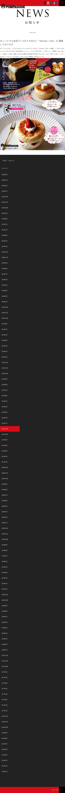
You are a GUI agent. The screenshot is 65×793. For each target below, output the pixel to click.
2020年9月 (4, 484)
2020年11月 (5, 473)
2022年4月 (4, 406)
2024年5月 (4, 285)
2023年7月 (4, 329)
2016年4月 (4, 755)
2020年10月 (5, 478)
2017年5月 (4, 688)
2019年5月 (4, 567)
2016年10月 (5, 727)
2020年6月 (4, 500)
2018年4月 (4, 633)
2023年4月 (4, 340)
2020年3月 (4, 511)
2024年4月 (4, 290)
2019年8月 (4, 550)
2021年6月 (4, 451)
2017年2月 (4, 705)
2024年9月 (4, 263)
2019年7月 (4, 556)
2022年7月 (4, 390)
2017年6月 (4, 683)
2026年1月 (4, 191)
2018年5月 (4, 628)
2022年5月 (4, 401)
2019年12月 (5, 528)
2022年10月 (5, 373)
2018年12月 (5, 594)
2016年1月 (4, 771)
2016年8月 (4, 738)
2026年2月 (4, 185)
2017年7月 (4, 677)
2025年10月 (5, 208)
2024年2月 (4, 301)
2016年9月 (4, 733)
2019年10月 (5, 539)
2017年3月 (4, 699)
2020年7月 (4, 495)
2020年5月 (4, 506)
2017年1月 (4, 710)
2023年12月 (5, 307)
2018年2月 (4, 644)
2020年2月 (4, 517)
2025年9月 (4, 213)
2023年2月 (4, 351)
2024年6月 (4, 279)
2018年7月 (4, 616)
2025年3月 (4, 241)
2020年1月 (4, 522)
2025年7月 (4, 224)
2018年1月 (4, 650)
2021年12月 (5, 429)
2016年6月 (4, 749)
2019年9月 (4, 545)
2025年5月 (4, 230)
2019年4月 (4, 572)
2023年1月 (4, 357)
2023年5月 (4, 335)
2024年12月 (5, 252)
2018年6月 (4, 622)
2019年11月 (5, 534)
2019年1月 (4, 589)
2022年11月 (5, 368)
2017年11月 (5, 661)
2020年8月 (4, 489)
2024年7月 (4, 274)
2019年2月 (4, 583)
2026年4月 (4, 174)
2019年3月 (4, 578)
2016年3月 (4, 760)
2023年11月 (5, 312)
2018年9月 (4, 605)
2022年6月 (4, 395)
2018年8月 (4, 611)
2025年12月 (5, 196)
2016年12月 (5, 716)
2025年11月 (5, 202)
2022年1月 (4, 423)
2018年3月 (4, 639)
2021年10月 (5, 434)
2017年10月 (5, 666)
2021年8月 (4, 445)
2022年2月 (4, 418)
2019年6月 (4, 561)
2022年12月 (5, 362)
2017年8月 (4, 672)
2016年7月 (4, 744)
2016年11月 (5, 721)
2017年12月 (5, 655)
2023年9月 (4, 324)
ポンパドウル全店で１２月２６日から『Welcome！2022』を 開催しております (31, 43)
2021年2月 (4, 462)
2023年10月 (5, 318)
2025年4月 (4, 235)
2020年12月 (5, 467)
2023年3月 (4, 346)
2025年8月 (4, 219)
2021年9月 (4, 440)
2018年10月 (5, 600)
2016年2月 (4, 766)
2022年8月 (4, 384)
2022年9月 (4, 379)
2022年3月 (4, 412)
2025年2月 (4, 246)
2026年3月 (4, 180)
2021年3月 (4, 456)
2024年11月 (5, 257)
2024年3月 (4, 296)
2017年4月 (4, 694)
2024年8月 (4, 268)
